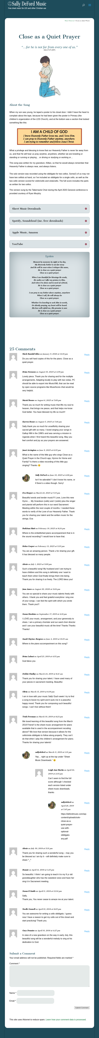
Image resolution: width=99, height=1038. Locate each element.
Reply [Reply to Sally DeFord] (87, 476)
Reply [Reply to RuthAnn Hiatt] (87, 529)
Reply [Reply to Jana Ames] (87, 590)
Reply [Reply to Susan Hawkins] (87, 615)
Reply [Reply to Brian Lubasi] (87, 657)
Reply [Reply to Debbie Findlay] (87, 675)
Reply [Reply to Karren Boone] (87, 422)
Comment (14, 963)
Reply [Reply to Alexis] (87, 565)
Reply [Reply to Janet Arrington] (87, 451)
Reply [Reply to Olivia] (87, 692)
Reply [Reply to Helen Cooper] (87, 547)
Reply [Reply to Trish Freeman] (87, 717)
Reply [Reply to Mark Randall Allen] (87, 355)
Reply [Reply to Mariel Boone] (87, 401)
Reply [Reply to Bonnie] (87, 871)
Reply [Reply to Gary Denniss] (87, 931)
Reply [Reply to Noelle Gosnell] (87, 910)
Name (12, 993)
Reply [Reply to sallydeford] (87, 753)
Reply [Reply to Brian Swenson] (87, 373)
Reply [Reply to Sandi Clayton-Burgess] (87, 640)
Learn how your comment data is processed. (66, 1019)
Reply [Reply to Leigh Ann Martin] (87, 771)
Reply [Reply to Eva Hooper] (87, 494)
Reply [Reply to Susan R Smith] (87, 892)
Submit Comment (82, 1008)
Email (12, 1001)
